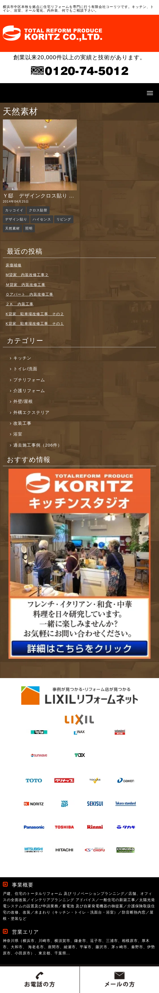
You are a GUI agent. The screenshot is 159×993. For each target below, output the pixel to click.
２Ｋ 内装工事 (19, 304)
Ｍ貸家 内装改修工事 (25, 285)
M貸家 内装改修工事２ (27, 275)
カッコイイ (14, 210)
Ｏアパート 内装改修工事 (29, 294)
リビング (63, 219)
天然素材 (12, 228)
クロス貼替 (38, 210)
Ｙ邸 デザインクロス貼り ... (38, 196)
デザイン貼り (16, 219)
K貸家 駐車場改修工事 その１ (35, 323)
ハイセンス (42, 219)
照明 (29, 228)
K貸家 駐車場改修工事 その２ (35, 314)
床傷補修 (14, 265)
